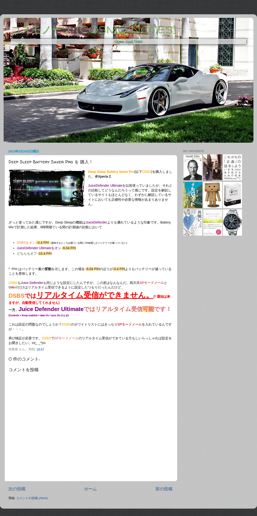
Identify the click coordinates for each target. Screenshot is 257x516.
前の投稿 (164, 489)
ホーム (90, 489)
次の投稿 (16, 489)
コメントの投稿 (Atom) (32, 498)
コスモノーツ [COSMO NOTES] (94, 30)
